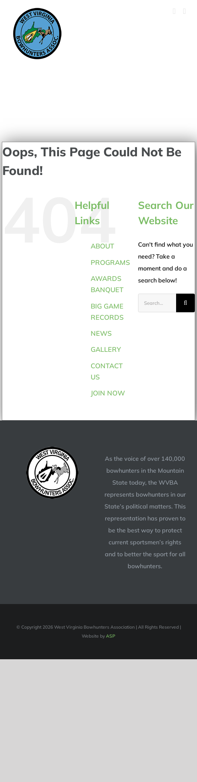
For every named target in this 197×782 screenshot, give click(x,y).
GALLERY (106, 349)
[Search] (185, 303)
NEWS (101, 333)
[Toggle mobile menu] (184, 11)
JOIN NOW (108, 393)
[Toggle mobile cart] (174, 11)
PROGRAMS (110, 262)
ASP (110, 636)
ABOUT (102, 246)
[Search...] (157, 303)
